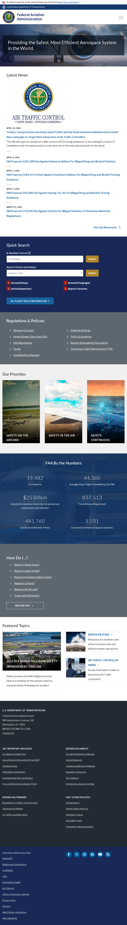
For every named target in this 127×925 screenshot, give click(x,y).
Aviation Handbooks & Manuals (80, 766)
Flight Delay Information (13, 771)
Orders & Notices (80, 330)
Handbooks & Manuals (26, 355)
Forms (17, 349)
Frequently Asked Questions (79, 826)
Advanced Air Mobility (12, 808)
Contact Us (8, 733)
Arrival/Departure (21, 288)
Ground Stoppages (79, 282)
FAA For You (25, 605)
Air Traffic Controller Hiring (15, 814)
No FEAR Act (8, 888)
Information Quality (11, 882)
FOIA (4, 876)
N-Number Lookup (74, 814)
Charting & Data (9, 766)
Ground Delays (19, 282)
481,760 (35, 521)
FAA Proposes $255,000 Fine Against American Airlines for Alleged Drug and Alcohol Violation (61, 161)
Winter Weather (100, 634)
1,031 (92, 521)
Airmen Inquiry (73, 802)
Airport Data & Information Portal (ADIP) (21, 759)
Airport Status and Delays (21, 267)
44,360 (92, 477)
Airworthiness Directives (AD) (30, 336)
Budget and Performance (14, 864)
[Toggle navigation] (121, 17)
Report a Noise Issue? (26, 564)
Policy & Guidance (81, 336)
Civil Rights (7, 870)
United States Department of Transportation (26, 7)
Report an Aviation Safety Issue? (33, 577)
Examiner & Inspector (76, 771)
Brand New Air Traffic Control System (20, 802)
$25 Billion (35, 497)
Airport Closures (77, 288)
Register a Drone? (24, 583)
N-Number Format (17, 253)
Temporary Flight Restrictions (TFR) (92, 349)
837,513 (92, 497)
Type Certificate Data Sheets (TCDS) (19, 783)
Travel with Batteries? (27, 595)
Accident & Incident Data (14, 754)
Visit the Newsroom (107, 227)
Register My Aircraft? (26, 589)
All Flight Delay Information (30, 301)
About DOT (7, 858)
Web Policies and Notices (14, 912)
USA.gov (6, 906)
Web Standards (9, 918)
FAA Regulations (22, 343)
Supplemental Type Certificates (17, 778)
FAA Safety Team (74, 820)
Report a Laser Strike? (27, 571)
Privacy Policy (9, 900)
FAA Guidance (72, 778)
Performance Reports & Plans (80, 783)
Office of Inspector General (15, 894)
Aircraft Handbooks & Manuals (80, 754)
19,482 (35, 477)
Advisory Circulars (23, 330)
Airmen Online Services (77, 808)
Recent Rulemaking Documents (89, 343)
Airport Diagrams (74, 759)
